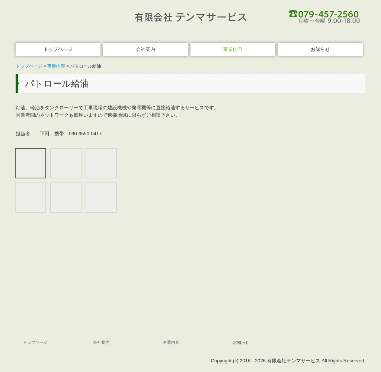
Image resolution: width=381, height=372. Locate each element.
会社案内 (145, 49)
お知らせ (320, 49)
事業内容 (233, 49)
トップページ (58, 49)
